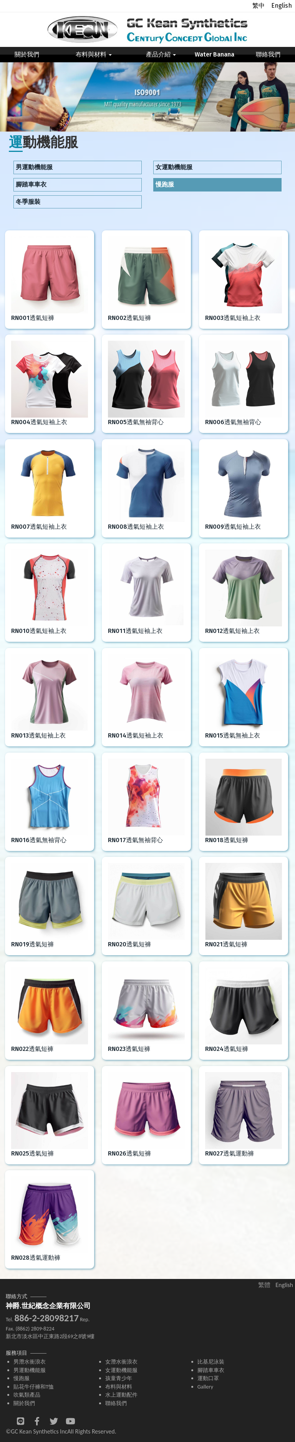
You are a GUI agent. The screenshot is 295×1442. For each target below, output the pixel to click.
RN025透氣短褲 (32, 1153)
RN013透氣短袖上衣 (38, 735)
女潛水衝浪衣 (121, 1361)
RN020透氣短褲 (129, 944)
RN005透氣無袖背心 (136, 422)
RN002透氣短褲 (129, 317)
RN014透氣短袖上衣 (135, 735)
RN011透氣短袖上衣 (135, 630)
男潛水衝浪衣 (29, 1361)
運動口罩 (208, 1378)
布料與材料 (94, 54)
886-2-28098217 (46, 1318)
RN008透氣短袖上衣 (136, 526)
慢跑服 (165, 184)
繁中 (258, 5)
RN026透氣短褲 (129, 1153)
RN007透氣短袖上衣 (39, 526)
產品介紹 (161, 54)
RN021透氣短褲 (226, 944)
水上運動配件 (121, 1394)
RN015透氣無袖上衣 (232, 735)
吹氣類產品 (26, 1394)
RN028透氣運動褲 (35, 1257)
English (281, 5)
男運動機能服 (34, 167)
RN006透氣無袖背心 (233, 422)
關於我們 (27, 54)
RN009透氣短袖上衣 (233, 526)
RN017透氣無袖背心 (135, 840)
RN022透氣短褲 (32, 1048)
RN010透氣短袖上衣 (38, 630)
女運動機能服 (174, 167)
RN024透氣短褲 (226, 1048)
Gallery (205, 1386)
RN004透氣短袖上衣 (39, 422)
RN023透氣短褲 (129, 1048)
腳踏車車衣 (31, 184)
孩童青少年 (118, 1378)
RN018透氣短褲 (226, 840)
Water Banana (214, 54)
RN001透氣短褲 (32, 317)
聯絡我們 (268, 54)
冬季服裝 (28, 201)
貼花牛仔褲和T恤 (33, 1386)
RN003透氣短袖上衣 (232, 317)
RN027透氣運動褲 (229, 1153)
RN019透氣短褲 (32, 944)
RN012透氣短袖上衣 (232, 630)
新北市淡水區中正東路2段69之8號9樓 (50, 1336)
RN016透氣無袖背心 (38, 840)
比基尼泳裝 (210, 1361)
